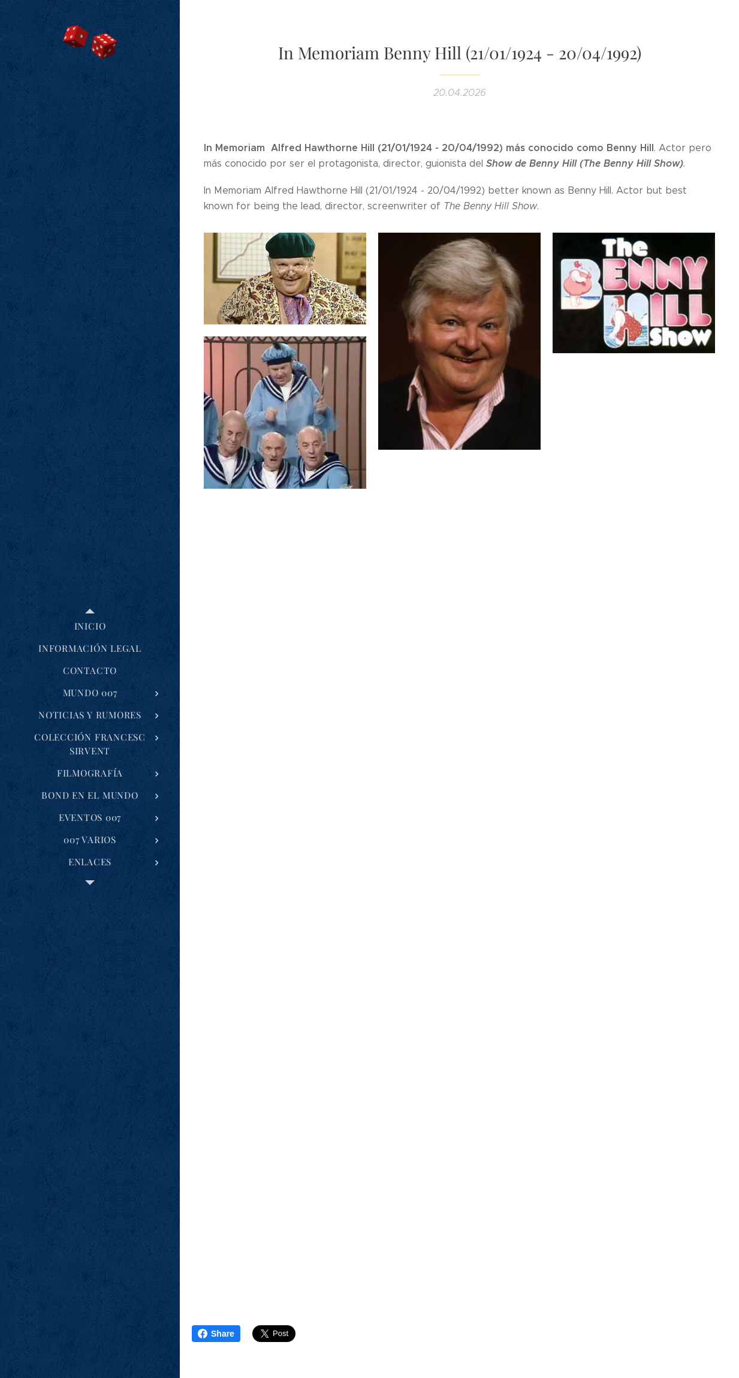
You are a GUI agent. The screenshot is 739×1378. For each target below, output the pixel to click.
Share (216, 1333)
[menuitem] (90, 626)
